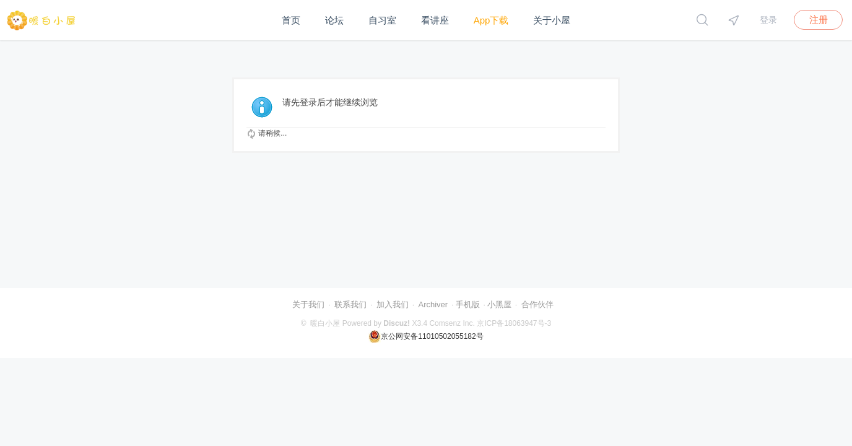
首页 (291, 20)
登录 (768, 20)
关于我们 (308, 304)
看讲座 (435, 20)
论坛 (334, 20)
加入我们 (392, 304)
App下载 (491, 20)
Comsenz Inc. (451, 323)
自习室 (382, 20)
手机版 (468, 304)
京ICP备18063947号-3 (514, 323)
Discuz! (396, 323)
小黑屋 (499, 304)
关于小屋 (551, 20)
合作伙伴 (537, 304)
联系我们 (350, 304)
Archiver (433, 304)
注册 (818, 19)
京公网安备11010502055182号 (425, 336)
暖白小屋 (325, 323)
